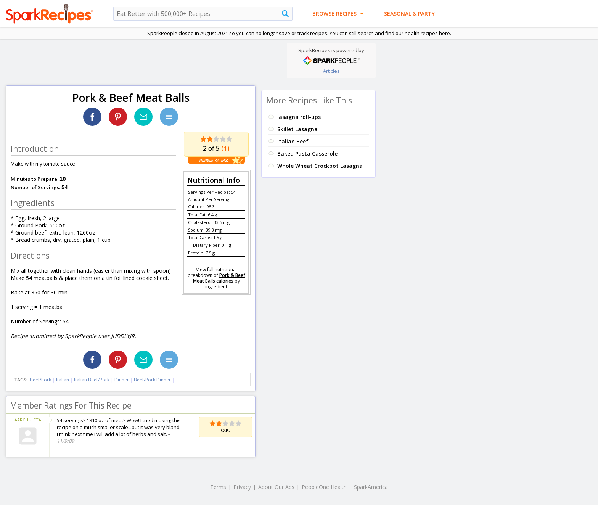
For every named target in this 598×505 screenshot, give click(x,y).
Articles (331, 71)
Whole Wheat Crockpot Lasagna (320, 165)
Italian (62, 379)
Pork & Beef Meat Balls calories (219, 278)
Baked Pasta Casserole (307, 153)
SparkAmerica (371, 487)
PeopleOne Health (324, 487)
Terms (218, 487)
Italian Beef (293, 141)
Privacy (242, 487)
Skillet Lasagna (297, 129)
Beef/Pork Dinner (152, 379)
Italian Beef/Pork (91, 379)
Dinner (121, 379)
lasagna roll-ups (299, 117)
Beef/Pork (40, 379)
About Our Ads (276, 487)
